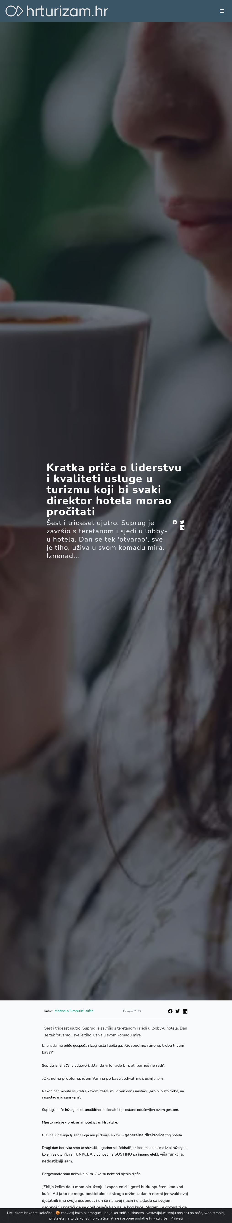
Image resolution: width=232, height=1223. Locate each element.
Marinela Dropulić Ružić (73, 1011)
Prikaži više (158, 1218)
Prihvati (176, 1218)
